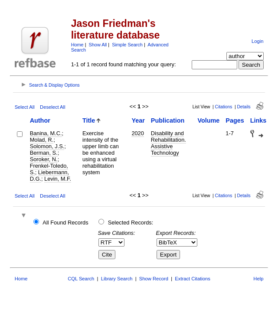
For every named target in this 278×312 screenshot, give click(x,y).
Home (77, 44)
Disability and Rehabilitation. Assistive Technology (168, 143)
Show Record (153, 278)
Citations (223, 106)
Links (258, 120)
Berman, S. (44, 153)
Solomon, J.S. (47, 146)
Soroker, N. (44, 159)
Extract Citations (192, 278)
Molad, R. (42, 139)
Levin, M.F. (57, 179)
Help (258, 278)
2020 (137, 133)
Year (137, 120)
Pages (235, 120)
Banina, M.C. (46, 133)
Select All (25, 107)
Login (257, 41)
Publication (168, 120)
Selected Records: (131, 222)
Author (40, 120)
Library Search (117, 278)
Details (243, 106)
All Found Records (65, 222)
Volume (208, 120)
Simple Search (127, 44)
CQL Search (81, 278)
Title (88, 120)
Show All (98, 44)
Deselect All (52, 107)
